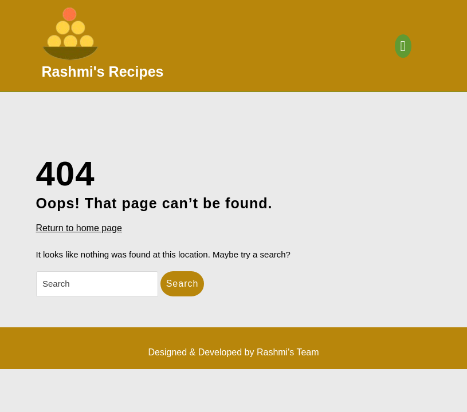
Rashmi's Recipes (103, 72)
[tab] (403, 46)
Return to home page (79, 228)
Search (182, 283)
